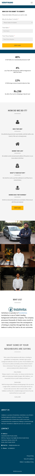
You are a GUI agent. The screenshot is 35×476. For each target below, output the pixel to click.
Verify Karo (17, 45)
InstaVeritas (23, 313)
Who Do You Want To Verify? (10, 19)
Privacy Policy (30, 456)
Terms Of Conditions (29, 459)
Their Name (6, 27)
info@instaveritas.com (14, 445)
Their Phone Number (8, 36)
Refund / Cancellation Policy (27, 462)
